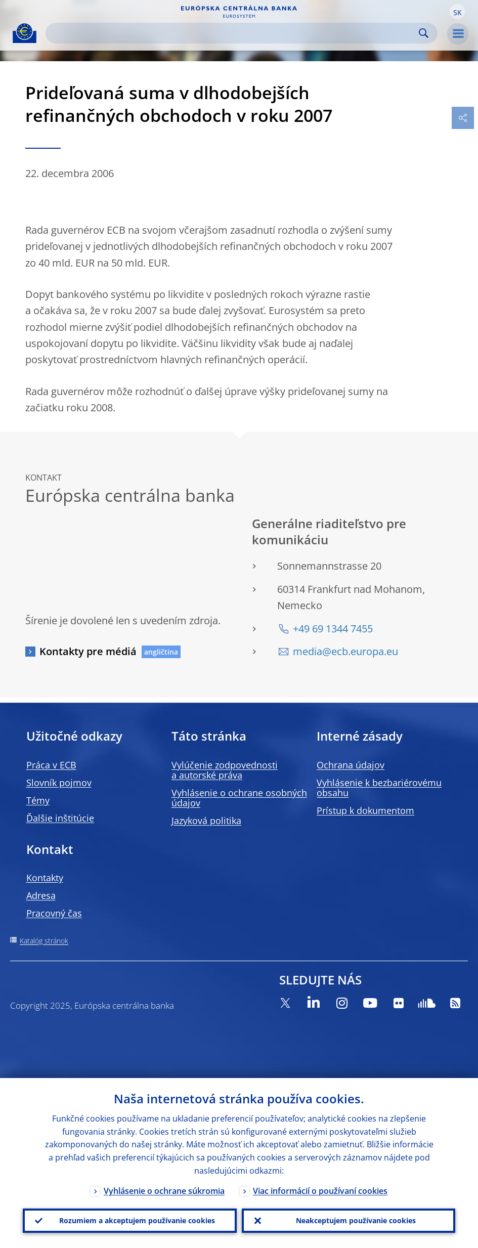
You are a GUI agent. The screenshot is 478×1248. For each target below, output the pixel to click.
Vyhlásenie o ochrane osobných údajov (239, 798)
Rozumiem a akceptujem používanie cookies (137, 1220)
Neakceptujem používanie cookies (356, 1220)
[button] (457, 11)
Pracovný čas (54, 913)
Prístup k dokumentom (365, 810)
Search (423, 33)
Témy (38, 800)
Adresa (41, 895)
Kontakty (44, 878)
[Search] (233, 33)
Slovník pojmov (59, 783)
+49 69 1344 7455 (333, 628)
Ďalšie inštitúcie (60, 818)
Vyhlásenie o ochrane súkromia (164, 1190)
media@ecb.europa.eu (345, 651)
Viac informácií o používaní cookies (320, 1190)
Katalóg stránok (44, 940)
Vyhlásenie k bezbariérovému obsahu (379, 788)
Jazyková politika (206, 820)
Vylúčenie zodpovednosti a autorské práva (224, 770)
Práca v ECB (51, 765)
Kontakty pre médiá (88, 651)
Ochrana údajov (350, 765)
